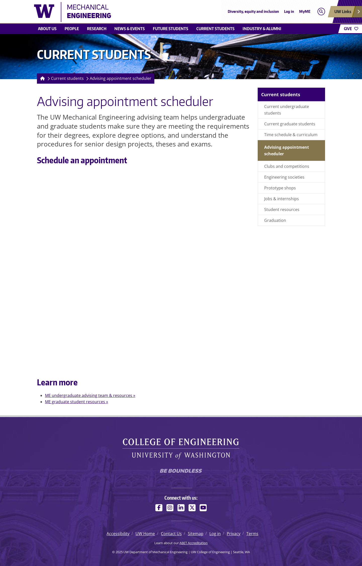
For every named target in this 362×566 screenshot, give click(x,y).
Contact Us (171, 533)
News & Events (129, 28)
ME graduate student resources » (76, 401)
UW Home (145, 533)
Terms (252, 533)
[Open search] (321, 11)
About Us (47, 28)
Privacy (233, 533)
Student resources (281, 209)
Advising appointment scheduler (120, 78)
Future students (170, 28)
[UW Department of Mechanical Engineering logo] (144, 12)
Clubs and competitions (286, 166)
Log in (289, 11)
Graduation (275, 220)
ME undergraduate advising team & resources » (90, 395)
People (72, 28)
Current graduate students (289, 124)
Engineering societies (284, 177)
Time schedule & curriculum (291, 134)
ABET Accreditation (193, 543)
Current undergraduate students (286, 110)
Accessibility (118, 533)
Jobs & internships (281, 198)
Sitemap (195, 533)
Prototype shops (280, 188)
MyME (304, 11)
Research (96, 28)
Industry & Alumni (262, 28)
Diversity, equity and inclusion (253, 11)
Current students (215, 28)
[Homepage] (41, 78)
